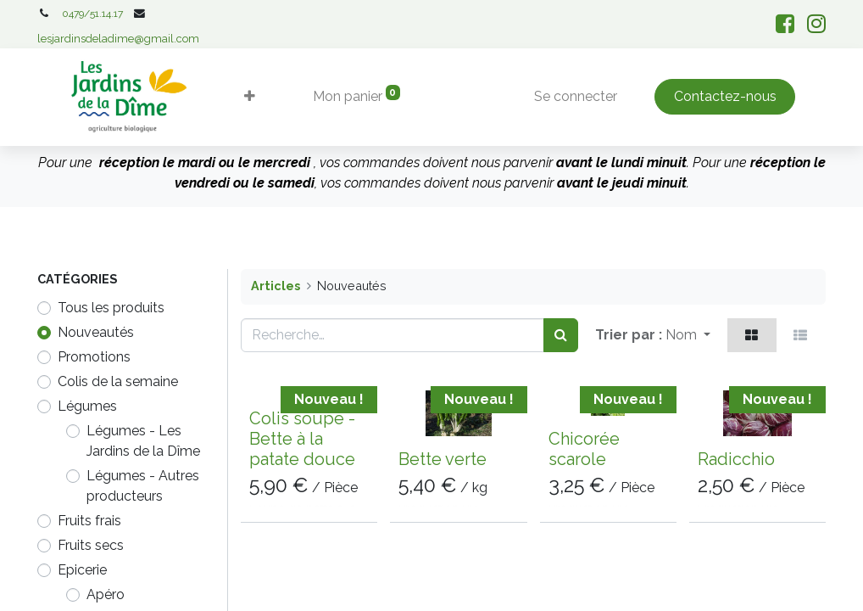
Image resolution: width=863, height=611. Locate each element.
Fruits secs (91, 545)
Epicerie (82, 570)
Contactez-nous (722, 96)
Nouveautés (96, 332)
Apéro (105, 594)
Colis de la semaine (118, 381)
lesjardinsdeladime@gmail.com (118, 38)
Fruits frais (89, 521)
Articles (275, 285)
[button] (253, 97)
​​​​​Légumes (87, 406)
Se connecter (572, 96)
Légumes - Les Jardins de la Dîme (143, 441)
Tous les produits (111, 308)
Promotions (94, 357)
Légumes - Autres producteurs (142, 486)
